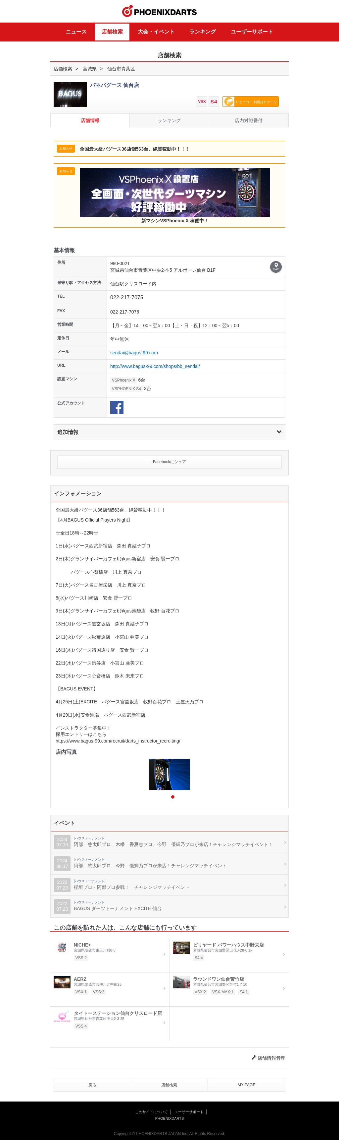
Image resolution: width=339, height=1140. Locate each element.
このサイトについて (151, 1112)
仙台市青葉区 (121, 68)
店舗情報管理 (268, 1058)
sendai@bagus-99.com (134, 352)
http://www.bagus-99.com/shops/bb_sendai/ (155, 366)
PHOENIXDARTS (159, 11)
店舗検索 (112, 32)
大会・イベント (156, 32)
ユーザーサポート (252, 32)
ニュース (76, 32)
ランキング (202, 32)
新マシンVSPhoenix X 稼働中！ (175, 195)
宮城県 (90, 68)
